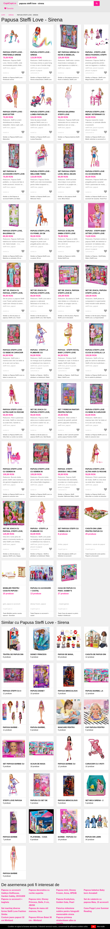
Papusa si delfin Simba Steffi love (66, 232)
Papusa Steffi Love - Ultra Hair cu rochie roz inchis (13, 412)
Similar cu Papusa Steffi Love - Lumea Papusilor (40, 138)
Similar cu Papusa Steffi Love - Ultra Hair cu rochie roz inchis (13, 436)
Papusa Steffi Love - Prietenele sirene (13, 53)
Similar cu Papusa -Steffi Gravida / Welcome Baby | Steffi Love (68, 496)
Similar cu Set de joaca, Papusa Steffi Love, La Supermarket (95, 317)
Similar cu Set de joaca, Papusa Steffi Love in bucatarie (68, 317)
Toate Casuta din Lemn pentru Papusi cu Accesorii (95, 555)
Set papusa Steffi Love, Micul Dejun (67, 172)
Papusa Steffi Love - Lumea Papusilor (40, 113)
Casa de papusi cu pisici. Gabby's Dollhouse (67, 590)
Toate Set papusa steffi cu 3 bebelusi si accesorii (67, 555)
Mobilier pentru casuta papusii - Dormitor (11, 590)
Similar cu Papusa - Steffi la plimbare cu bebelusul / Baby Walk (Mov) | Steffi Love (40, 377)
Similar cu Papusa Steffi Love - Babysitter (13, 138)
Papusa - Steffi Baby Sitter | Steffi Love (95, 232)
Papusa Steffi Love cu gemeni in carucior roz (39, 471)
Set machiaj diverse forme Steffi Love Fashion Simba (13, 911)
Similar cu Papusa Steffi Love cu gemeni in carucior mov (13, 495)
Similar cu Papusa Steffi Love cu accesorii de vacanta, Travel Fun (96, 197)
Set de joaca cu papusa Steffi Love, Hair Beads (40, 412)
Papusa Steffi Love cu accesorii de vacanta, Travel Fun (95, 174)
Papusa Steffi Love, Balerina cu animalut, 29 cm (12, 233)
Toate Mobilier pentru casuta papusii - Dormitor (12, 614)
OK (93, 926)
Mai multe (101, 926)
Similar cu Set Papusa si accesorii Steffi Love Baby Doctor (11, 198)
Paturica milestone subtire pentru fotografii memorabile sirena (67, 911)
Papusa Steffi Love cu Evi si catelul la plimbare (95, 352)
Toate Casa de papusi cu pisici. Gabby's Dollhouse (68, 614)
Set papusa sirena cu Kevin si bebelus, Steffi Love (68, 54)
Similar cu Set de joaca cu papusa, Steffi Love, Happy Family (12, 556)
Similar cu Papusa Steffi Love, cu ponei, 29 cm (40, 257)
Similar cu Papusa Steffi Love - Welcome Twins (40, 197)
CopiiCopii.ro (10, 3)
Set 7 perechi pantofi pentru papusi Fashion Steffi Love (68, 412)
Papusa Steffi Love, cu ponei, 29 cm (40, 232)
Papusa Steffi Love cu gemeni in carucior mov (12, 471)
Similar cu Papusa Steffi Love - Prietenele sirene (13, 78)
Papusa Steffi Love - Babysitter (13, 113)
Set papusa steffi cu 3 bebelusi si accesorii (68, 531)
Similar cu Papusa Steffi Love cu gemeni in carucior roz (41, 495)
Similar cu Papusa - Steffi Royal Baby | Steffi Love (68, 376)
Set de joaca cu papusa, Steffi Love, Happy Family (13, 531)
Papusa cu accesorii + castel (40, 589)
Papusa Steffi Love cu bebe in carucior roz (13, 352)
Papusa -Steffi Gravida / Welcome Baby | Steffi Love (67, 471)
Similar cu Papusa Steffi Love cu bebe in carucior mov (96, 436)
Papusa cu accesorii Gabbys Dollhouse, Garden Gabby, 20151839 (13, 893)
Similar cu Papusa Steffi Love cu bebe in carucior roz (13, 376)
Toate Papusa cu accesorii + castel (39, 614)
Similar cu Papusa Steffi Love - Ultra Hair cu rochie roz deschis (95, 495)
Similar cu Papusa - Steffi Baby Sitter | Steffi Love (95, 257)
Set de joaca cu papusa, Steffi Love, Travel (13, 293)
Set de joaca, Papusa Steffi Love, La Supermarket (96, 293)
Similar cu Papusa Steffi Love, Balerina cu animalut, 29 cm (13, 257)
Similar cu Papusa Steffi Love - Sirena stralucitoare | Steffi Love (41, 78)
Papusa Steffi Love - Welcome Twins (40, 172)
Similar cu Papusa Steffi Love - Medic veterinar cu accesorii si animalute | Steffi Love (95, 139)
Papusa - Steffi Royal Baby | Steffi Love (68, 351)
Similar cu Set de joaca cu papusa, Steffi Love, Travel (11, 317)
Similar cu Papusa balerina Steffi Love (69, 138)
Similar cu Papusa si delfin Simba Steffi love (66, 257)
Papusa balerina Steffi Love (66, 113)
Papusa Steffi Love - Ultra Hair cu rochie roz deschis (95, 471)
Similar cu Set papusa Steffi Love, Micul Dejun (67, 197)
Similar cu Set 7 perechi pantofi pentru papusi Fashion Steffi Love (68, 437)
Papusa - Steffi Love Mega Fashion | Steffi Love (96, 54)
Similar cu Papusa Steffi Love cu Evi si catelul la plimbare (96, 376)
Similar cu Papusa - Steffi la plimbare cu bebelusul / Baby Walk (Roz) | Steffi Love (40, 556)
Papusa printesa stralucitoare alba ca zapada (66, 920)
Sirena (11, 15)
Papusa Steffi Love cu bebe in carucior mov (95, 412)
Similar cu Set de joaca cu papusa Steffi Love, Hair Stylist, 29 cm (40, 318)
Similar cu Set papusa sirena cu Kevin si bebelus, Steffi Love (68, 78)
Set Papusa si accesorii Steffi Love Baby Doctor (14, 174)
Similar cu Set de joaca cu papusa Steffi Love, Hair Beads (40, 436)
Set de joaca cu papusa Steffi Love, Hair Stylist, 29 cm (40, 293)
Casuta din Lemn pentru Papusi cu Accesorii (94, 531)
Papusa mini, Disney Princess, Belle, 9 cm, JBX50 (39, 902)
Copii (3, 15)
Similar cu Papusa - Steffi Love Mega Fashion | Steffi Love (95, 78)
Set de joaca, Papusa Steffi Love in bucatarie (68, 293)
